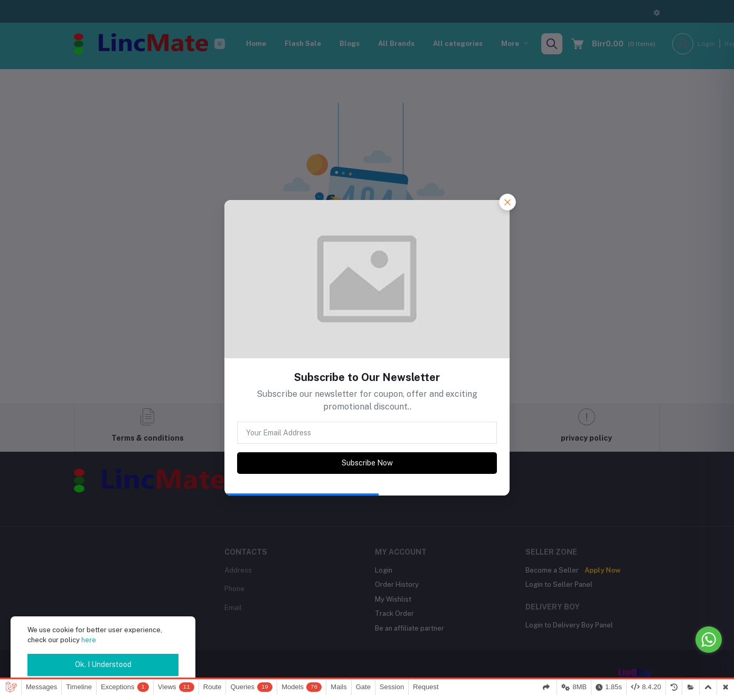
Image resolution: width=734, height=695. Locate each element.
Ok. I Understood (103, 664)
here (88, 640)
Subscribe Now (367, 463)
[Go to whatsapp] (708, 639)
